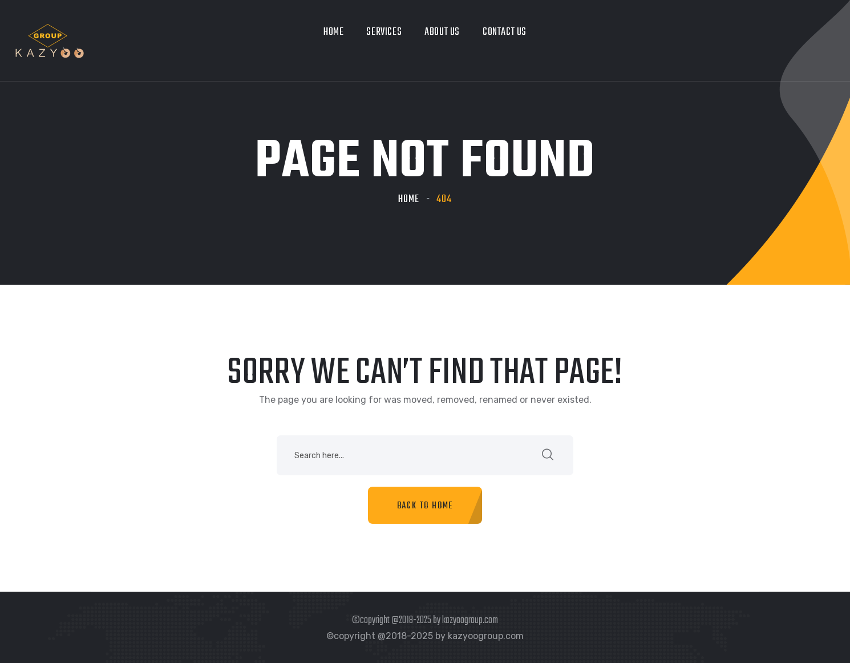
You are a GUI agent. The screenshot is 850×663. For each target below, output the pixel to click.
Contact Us (505, 32)
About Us (442, 32)
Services (384, 32)
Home (333, 32)
